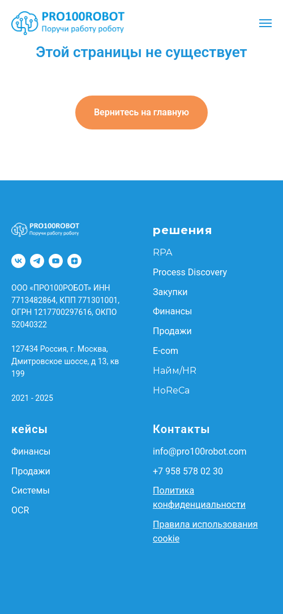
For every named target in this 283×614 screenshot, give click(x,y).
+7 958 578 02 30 (188, 471)
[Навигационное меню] (265, 23)
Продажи (172, 331)
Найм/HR (174, 370)
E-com (165, 350)
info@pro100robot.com (200, 451)
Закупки (170, 292)
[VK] (18, 261)
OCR (20, 510)
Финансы (172, 311)
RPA (162, 252)
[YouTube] (56, 261)
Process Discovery (190, 272)
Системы (30, 490)
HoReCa (171, 390)
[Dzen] (74, 261)
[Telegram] (37, 261)
